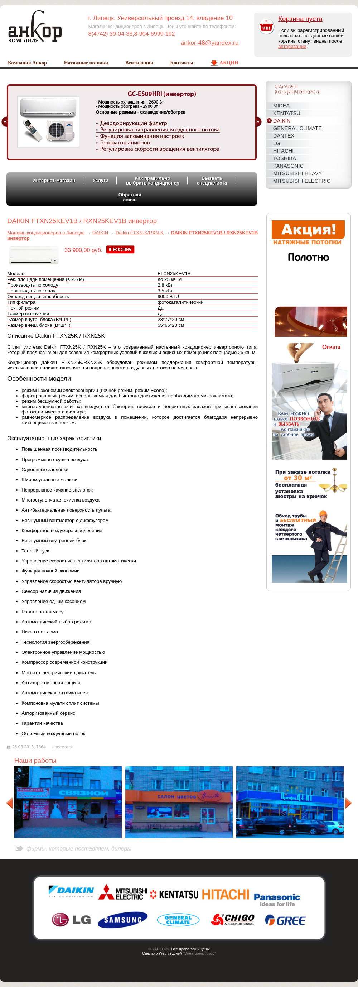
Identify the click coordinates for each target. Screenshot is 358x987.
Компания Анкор (27, 63)
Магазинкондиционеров (296, 90)
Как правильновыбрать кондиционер (152, 181)
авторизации (292, 46)
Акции (228, 63)
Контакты (181, 63)
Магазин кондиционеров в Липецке (46, 232)
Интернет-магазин (54, 180)
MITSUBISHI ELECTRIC (301, 181)
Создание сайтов (170, 957)
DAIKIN (282, 121)
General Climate (297, 128)
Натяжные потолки (86, 63)
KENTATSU (286, 113)
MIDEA (281, 106)
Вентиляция (139, 63)
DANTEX (283, 136)
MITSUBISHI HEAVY (297, 173)
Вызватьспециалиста (212, 181)
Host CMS (195, 957)
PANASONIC (288, 166)
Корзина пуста (300, 19)
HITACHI (283, 151)
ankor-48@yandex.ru (209, 42)
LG (276, 143)
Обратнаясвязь (129, 197)
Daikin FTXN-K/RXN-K (140, 232)
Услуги (100, 180)
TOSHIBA (284, 158)
